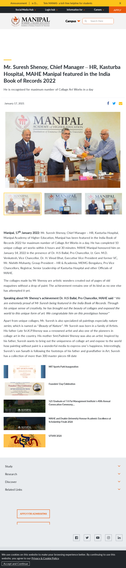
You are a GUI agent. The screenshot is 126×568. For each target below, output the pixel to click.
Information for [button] (76, 9)
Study (62, 466)
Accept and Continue (15, 563)
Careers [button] (99, 9)
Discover (62, 482)
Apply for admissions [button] (35, 515)
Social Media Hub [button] (26, 9)
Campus (70, 21)
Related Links (62, 489)
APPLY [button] (120, 10)
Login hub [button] (51, 9)
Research (62, 474)
